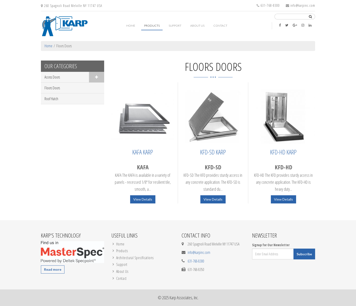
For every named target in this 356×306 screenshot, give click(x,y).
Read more (52, 269)
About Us (197, 25)
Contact (220, 25)
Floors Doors (52, 88)
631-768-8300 (270, 5)
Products (152, 25)
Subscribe (304, 254)
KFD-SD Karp (213, 152)
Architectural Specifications (135, 257)
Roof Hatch (51, 98)
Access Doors (52, 77)
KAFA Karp (142, 152)
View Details (142, 199)
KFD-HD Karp (283, 152)
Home (130, 25)
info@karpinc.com (302, 5)
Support (175, 25)
